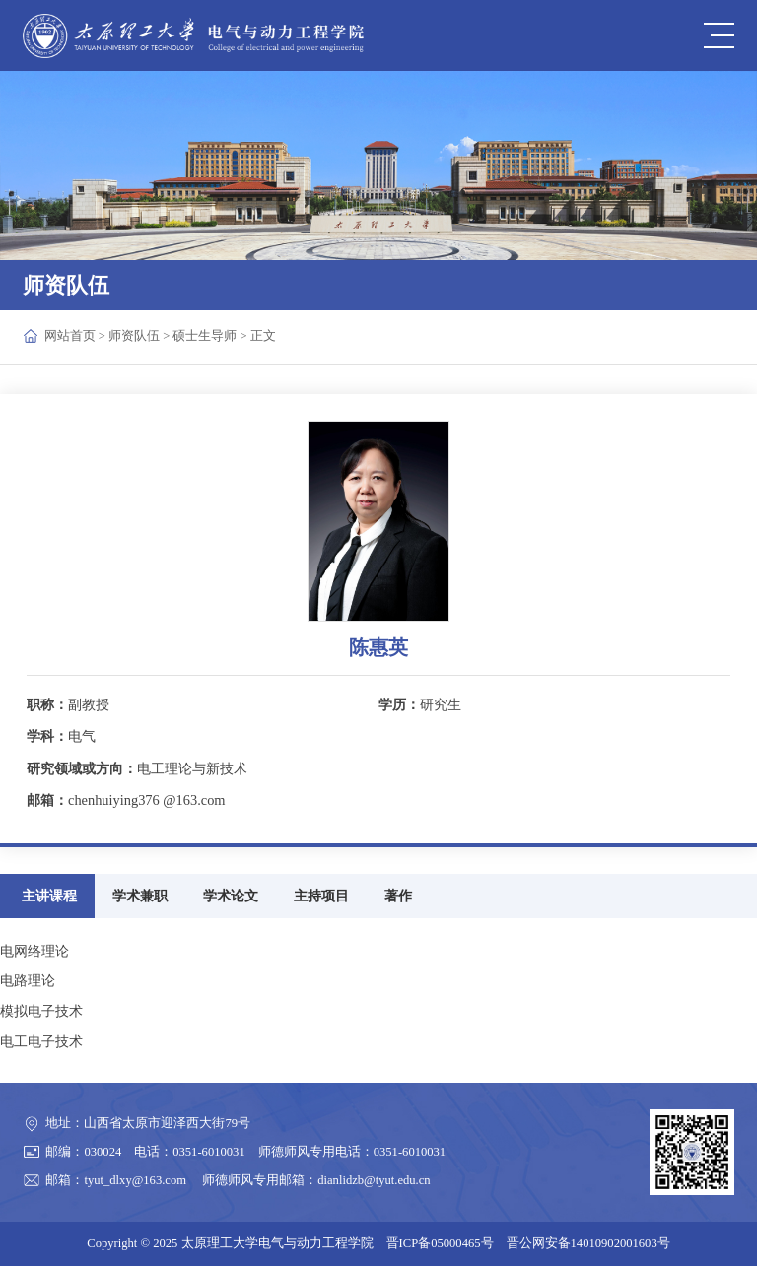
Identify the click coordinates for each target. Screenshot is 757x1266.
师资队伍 (134, 336)
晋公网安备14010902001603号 (588, 1243)
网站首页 (70, 336)
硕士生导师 (204, 336)
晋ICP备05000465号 (440, 1243)
